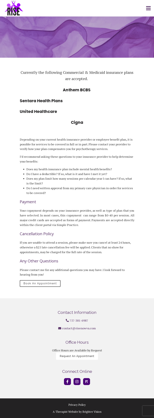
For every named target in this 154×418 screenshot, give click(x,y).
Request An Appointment (77, 356)
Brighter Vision (91, 412)
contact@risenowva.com (79, 328)
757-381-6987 (79, 320)
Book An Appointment (40, 283)
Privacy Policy (77, 405)
